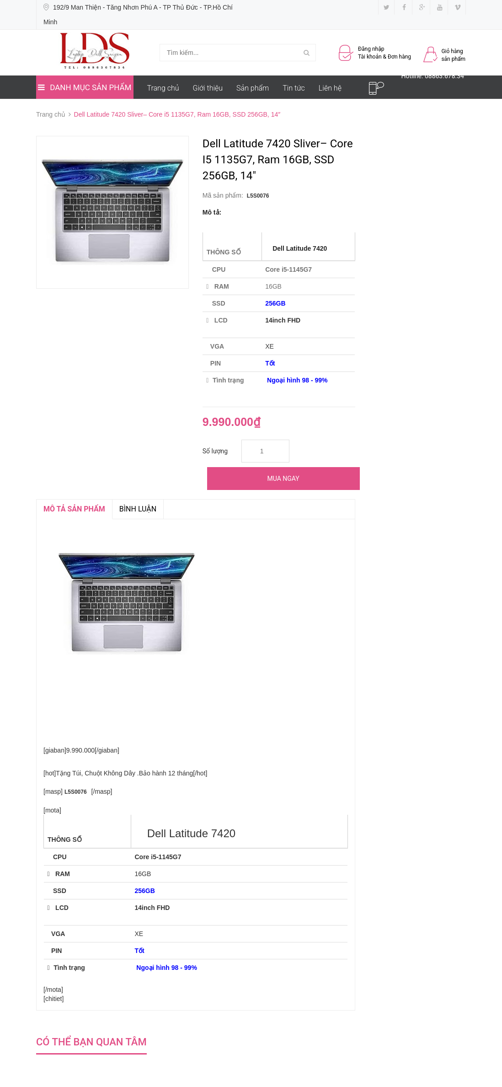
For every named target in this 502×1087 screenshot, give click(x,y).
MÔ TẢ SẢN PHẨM (74, 509)
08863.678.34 (444, 76)
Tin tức (294, 88)
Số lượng (215, 451)
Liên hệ (330, 88)
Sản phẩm (252, 88)
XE (269, 346)
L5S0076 (258, 196)
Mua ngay (283, 478)
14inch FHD (282, 320)
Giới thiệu (208, 88)
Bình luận (137, 509)
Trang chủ (163, 88)
